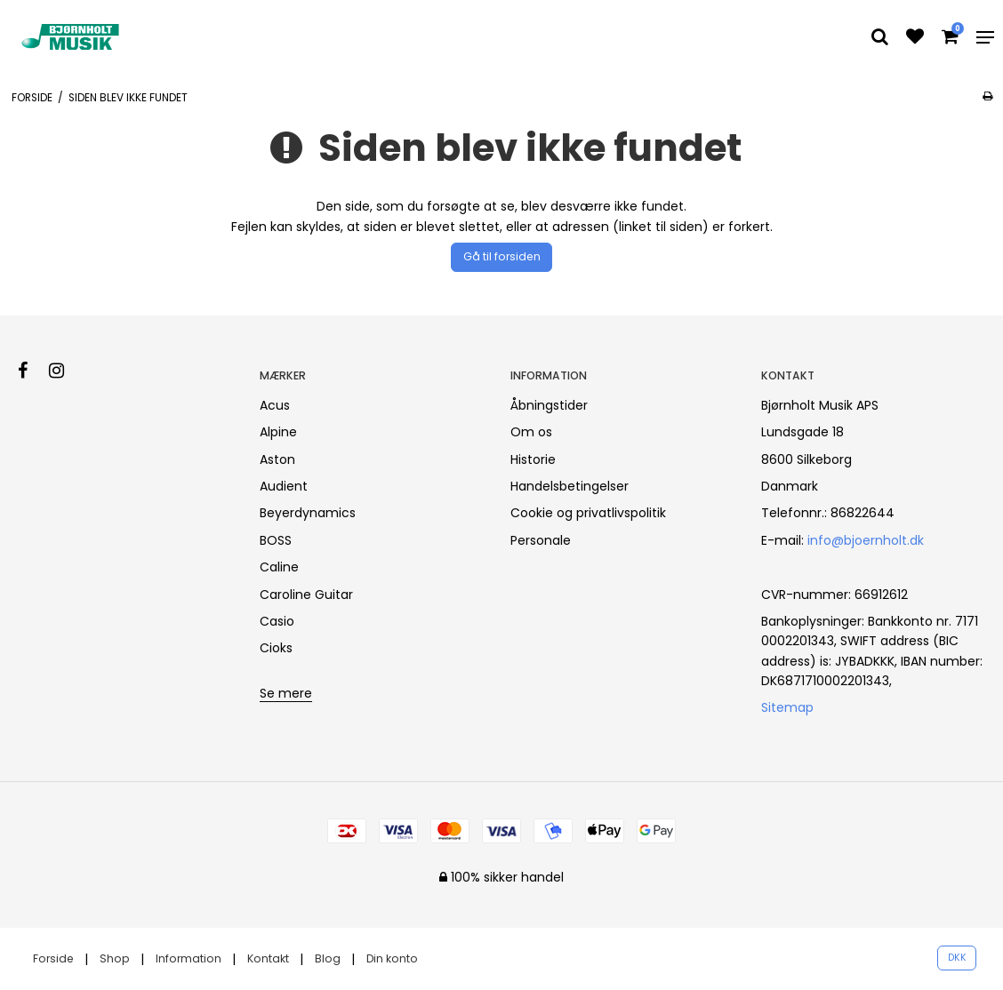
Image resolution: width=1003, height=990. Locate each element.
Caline (279, 567)
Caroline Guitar (306, 594)
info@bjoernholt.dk (865, 540)
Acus (275, 405)
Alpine (278, 432)
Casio (277, 621)
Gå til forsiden (502, 256)
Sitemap (787, 707)
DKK (957, 957)
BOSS (276, 540)
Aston (277, 459)
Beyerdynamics (308, 513)
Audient (284, 486)
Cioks (276, 648)
